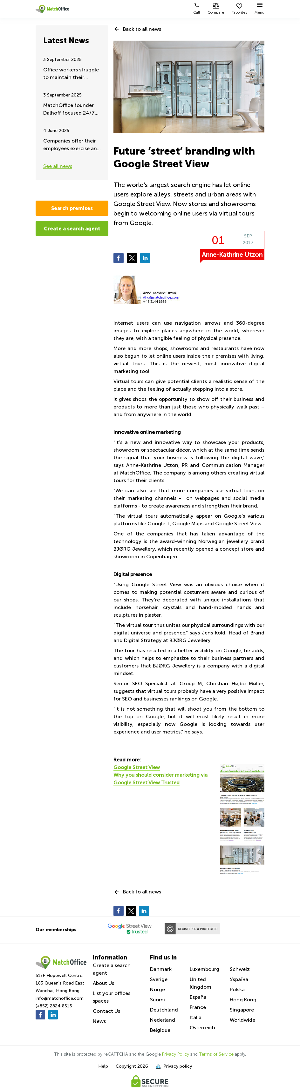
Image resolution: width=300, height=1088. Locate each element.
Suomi (157, 999)
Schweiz (240, 969)
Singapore (242, 1009)
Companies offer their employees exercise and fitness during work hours (71, 145)
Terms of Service (216, 1054)
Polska (237, 989)
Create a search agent (72, 228)
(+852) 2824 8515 (54, 1006)
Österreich (202, 1027)
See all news (57, 166)
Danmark (161, 969)
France (198, 1007)
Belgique (160, 1030)
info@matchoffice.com (60, 998)
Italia (195, 1017)
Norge (157, 989)
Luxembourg (204, 969)
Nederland (162, 1020)
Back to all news (142, 29)
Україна (239, 979)
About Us (103, 983)
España (198, 997)
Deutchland (164, 1009)
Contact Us (106, 1011)
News (99, 1021)
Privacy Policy (175, 1054)
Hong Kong (243, 999)
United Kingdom (200, 983)
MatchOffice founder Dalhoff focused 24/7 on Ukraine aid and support (69, 110)
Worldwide (242, 1020)
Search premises (72, 208)
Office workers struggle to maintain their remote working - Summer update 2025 (71, 74)
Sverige (158, 979)
